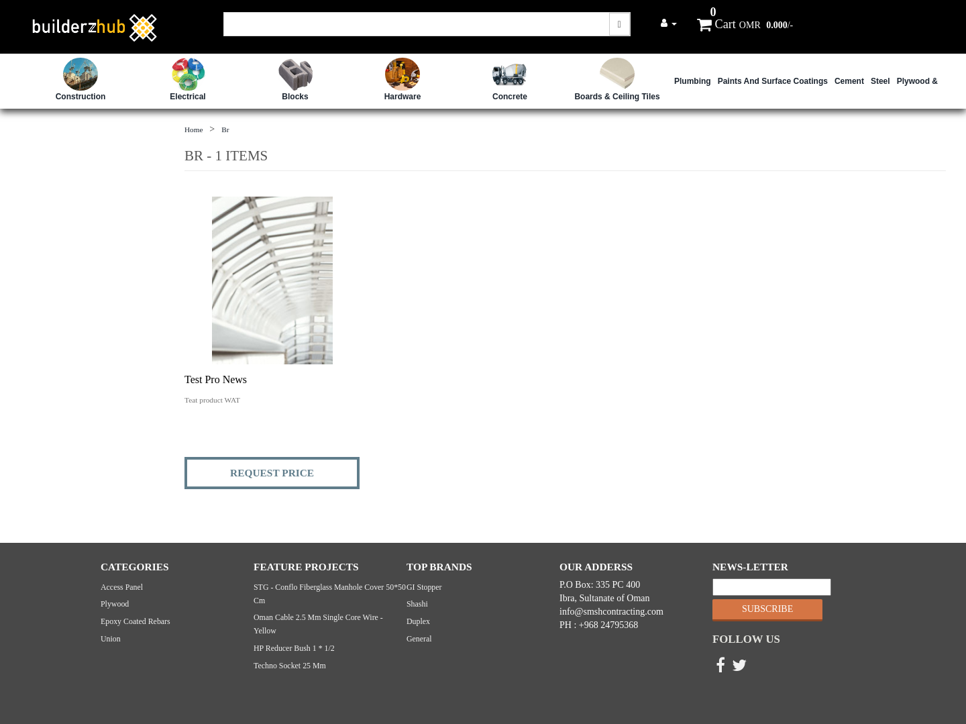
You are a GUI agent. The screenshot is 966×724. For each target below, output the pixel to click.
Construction (81, 96)
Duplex (418, 621)
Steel (880, 81)
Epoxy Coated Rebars (135, 621)
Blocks (295, 96)
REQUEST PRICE (272, 472)
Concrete (509, 96)
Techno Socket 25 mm (290, 665)
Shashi (417, 604)
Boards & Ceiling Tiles (616, 96)
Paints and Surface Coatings (773, 81)
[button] (669, 23)
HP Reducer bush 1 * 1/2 (294, 648)
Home (193, 129)
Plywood (115, 604)
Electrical (187, 96)
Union (111, 638)
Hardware (402, 96)
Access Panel (122, 587)
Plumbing (692, 81)
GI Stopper (424, 587)
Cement (849, 81)
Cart (716, 24)
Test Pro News (215, 379)
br (225, 129)
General (419, 638)
